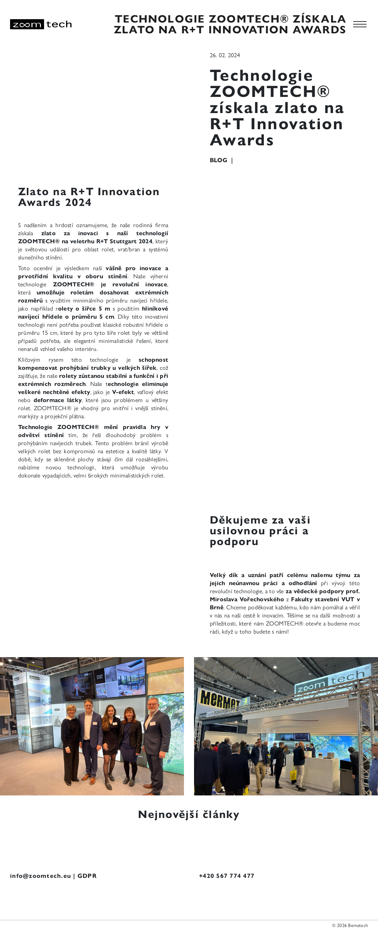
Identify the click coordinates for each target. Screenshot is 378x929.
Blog (219, 160)
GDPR (87, 876)
